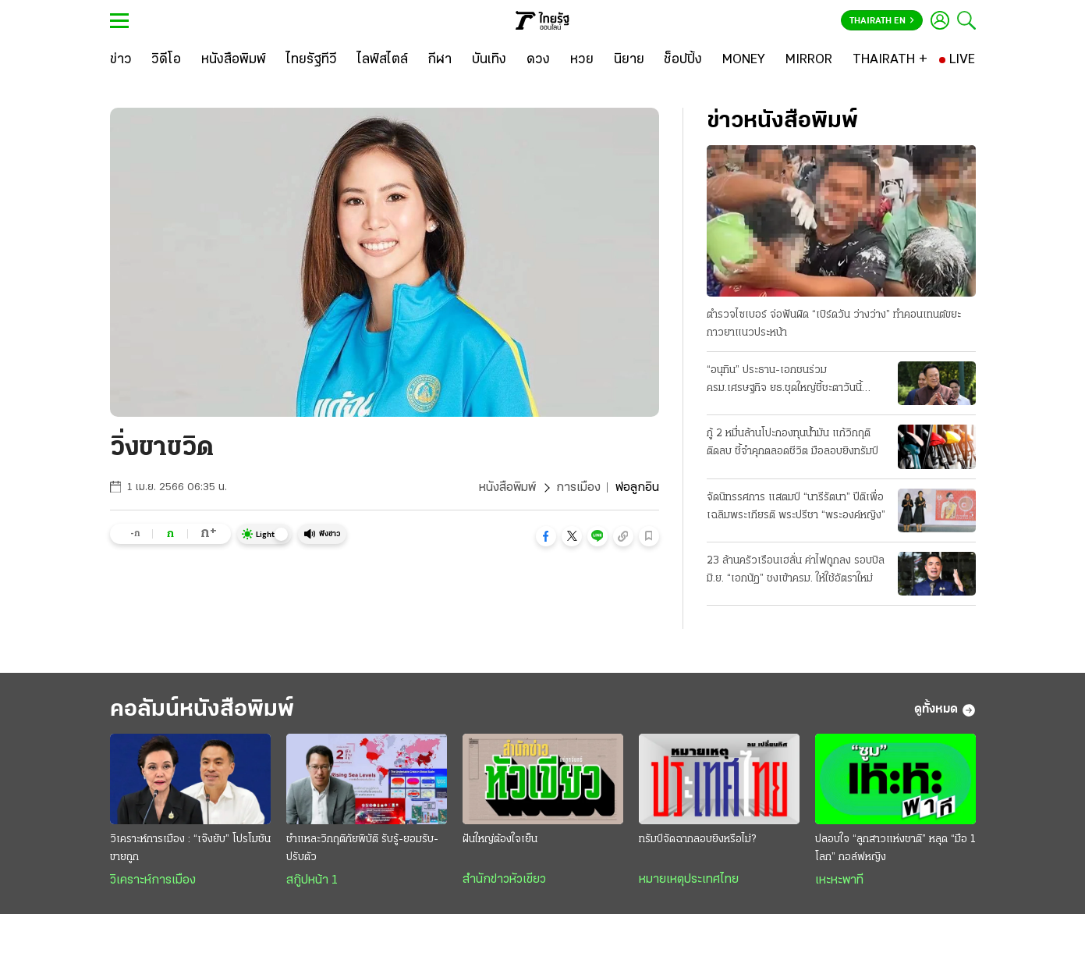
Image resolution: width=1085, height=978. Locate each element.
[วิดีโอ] (166, 60)
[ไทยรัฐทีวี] (311, 60)
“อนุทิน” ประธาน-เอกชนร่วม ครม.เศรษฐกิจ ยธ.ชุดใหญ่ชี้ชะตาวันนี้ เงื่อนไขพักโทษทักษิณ (784, 381)
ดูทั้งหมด (945, 710)
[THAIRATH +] (890, 60)
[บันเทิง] (489, 60)
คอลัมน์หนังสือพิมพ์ (202, 710)
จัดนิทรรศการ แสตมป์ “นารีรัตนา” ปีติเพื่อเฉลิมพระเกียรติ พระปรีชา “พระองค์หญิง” (796, 506)
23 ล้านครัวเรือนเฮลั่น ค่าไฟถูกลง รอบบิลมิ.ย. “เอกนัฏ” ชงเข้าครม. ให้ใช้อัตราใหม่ (796, 570)
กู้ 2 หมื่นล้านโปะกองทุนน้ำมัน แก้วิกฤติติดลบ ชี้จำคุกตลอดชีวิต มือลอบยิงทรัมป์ (792, 442)
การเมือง (578, 488)
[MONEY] (743, 60)
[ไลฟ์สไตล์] (382, 60)
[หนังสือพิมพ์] (233, 60)
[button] (546, 536)
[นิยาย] (629, 60)
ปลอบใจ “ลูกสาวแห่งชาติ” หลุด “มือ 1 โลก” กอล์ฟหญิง (895, 848)
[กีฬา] (439, 60)
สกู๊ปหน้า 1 (312, 880)
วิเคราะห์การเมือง (153, 880)
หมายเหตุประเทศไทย (689, 879)
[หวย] (582, 60)
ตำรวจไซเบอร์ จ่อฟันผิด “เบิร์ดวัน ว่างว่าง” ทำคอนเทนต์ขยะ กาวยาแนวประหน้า (834, 324)
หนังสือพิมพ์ (507, 488)
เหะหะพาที (839, 880)
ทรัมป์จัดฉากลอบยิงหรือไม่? (697, 839)
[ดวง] (538, 60)
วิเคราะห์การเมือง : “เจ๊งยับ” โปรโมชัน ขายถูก (190, 848)
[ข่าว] (121, 60)
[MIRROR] (808, 60)
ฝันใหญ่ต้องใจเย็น (500, 839)
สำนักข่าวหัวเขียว (504, 879)
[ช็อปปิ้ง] (683, 60)
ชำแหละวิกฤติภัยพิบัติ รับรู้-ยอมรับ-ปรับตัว (362, 848)
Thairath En (881, 21)
